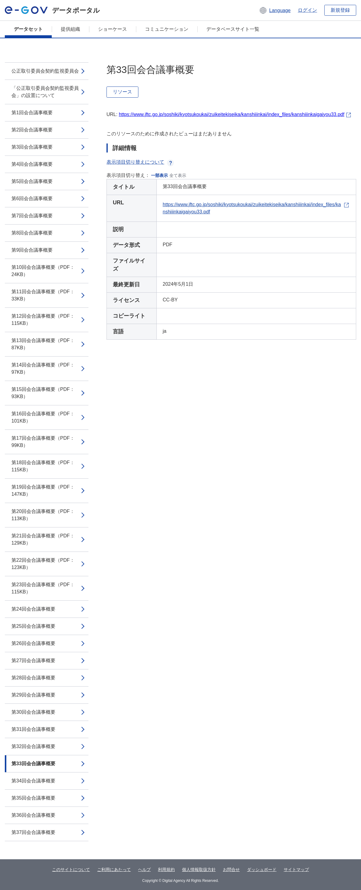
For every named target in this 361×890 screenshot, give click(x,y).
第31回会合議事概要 (33, 729)
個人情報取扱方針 (199, 869)
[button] (275, 10)
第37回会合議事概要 (33, 832)
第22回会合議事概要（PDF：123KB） (43, 564)
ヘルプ (144, 869)
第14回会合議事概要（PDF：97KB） (43, 368)
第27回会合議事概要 (33, 660)
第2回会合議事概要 (32, 129)
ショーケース (112, 29)
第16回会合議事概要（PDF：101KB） (43, 417)
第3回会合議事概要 (32, 146)
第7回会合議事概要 (32, 215)
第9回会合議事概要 (32, 250)
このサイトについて (71, 869)
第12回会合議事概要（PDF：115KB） (43, 319)
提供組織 (70, 29)
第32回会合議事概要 (33, 746)
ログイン (307, 10)
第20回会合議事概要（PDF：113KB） (43, 515)
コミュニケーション (166, 29)
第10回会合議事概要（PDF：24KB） (43, 271)
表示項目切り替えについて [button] (140, 162)
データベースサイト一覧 (232, 29)
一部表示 (159, 175)
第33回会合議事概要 (33, 763)
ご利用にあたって (114, 869)
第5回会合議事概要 (32, 181)
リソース (122, 91)
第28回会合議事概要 (33, 677)
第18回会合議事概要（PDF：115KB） (43, 466)
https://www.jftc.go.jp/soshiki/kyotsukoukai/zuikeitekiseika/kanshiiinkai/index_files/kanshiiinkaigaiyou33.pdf (231, 114)
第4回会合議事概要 (32, 164)
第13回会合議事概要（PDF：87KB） (43, 344)
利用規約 (166, 869)
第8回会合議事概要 (32, 232)
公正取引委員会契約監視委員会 (45, 71)
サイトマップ (296, 869)
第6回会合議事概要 (32, 198)
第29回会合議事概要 (33, 694)
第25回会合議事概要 (33, 626)
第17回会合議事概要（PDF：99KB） (43, 442)
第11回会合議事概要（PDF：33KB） (43, 295)
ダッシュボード (261, 869)
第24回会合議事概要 (33, 609)
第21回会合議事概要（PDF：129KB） (43, 539)
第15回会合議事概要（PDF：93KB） (43, 393)
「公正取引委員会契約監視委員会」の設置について (45, 92)
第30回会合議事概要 (33, 712)
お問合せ (231, 869)
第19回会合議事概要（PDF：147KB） (43, 490)
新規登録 (340, 10)
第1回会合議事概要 (32, 112)
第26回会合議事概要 (33, 643)
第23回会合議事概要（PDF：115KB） (43, 588)
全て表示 (177, 175)
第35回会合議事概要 (33, 797)
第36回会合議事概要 (33, 815)
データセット (28, 29)
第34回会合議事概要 (33, 780)
